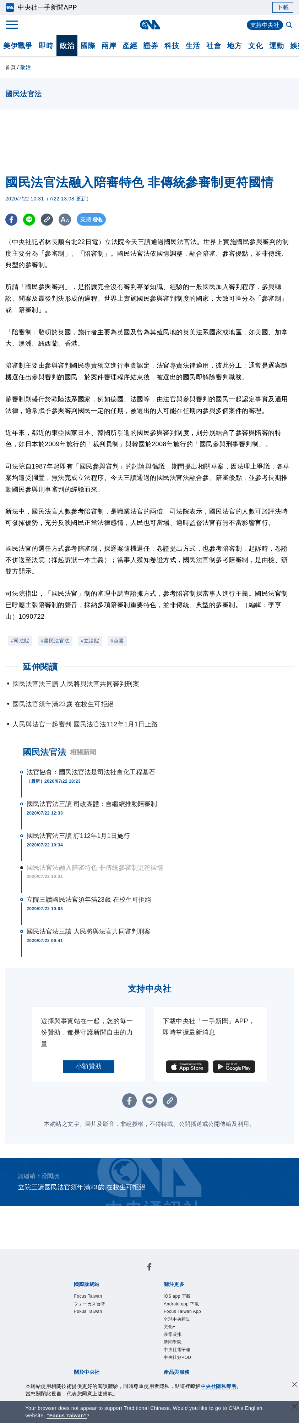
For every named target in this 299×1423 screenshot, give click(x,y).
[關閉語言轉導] (294, 1407)
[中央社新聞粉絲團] (149, 1268)
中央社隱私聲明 (219, 1386)
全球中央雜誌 (177, 1319)
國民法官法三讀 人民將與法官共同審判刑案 (89, 931)
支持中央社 (265, 25)
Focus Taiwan (88, 1296)
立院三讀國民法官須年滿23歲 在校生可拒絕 (89, 899)
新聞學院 (172, 1341)
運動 (276, 46)
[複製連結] (48, 219)
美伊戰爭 (17, 46)
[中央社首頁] (149, 24)
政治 (67, 46)
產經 (130, 46)
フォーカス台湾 (89, 1304)
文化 (255, 46)
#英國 (117, 641)
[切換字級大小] (66, 219)
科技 (171, 46)
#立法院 (90, 641)
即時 (46, 46)
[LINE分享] (29, 219)
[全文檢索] (290, 25)
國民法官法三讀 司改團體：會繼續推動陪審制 (92, 803)
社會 (213, 46)
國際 (88, 46)
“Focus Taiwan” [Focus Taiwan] (67, 1415)
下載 (283, 7)
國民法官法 (44, 752)
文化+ (169, 1326)
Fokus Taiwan (88, 1311)
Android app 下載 (181, 1304)
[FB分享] (11, 219)
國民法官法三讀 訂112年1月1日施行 (78, 835)
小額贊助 (89, 1066)
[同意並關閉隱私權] (294, 1385)
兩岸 (109, 46)
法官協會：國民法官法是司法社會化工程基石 (91, 772)
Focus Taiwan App (182, 1311)
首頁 (10, 67)
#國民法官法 (55, 641)
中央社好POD (177, 1357)
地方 (234, 46)
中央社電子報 (177, 1349)
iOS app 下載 (177, 1296)
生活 (192, 46)
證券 (150, 46)
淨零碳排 (172, 1334)
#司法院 (20, 641)
